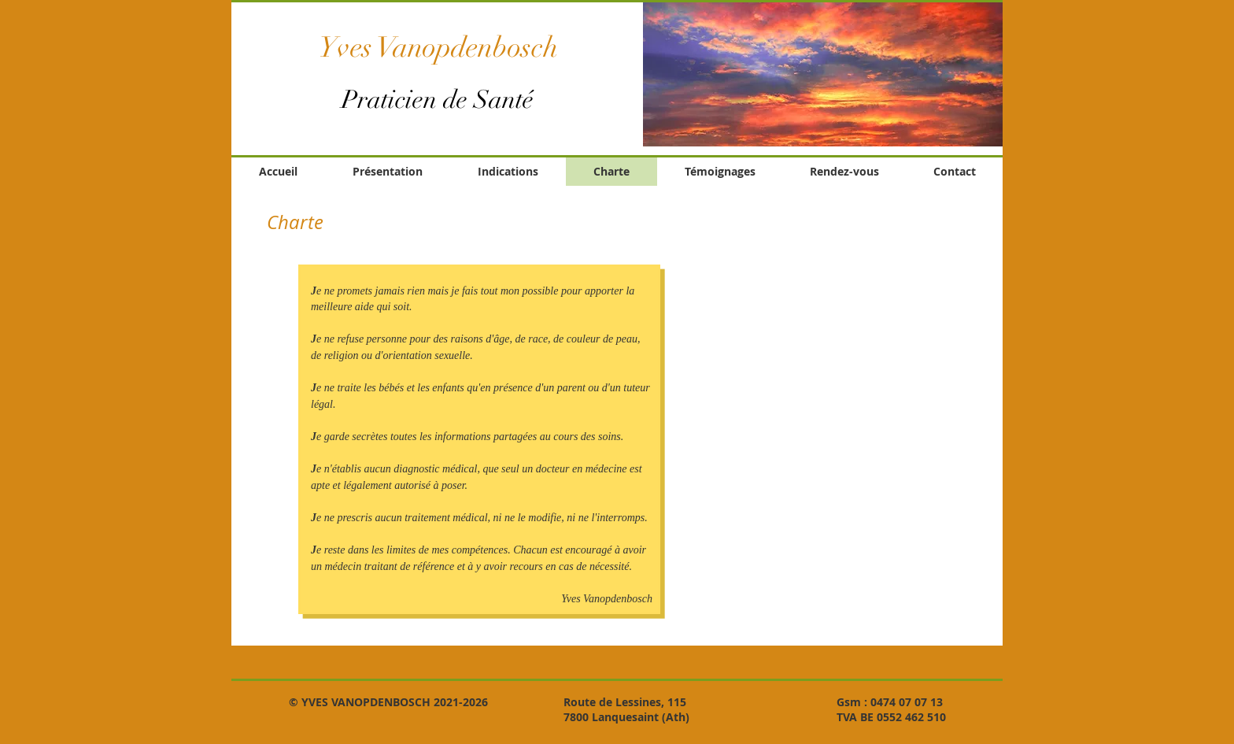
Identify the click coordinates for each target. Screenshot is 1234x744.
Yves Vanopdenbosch (438, 47)
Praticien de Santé (438, 99)
